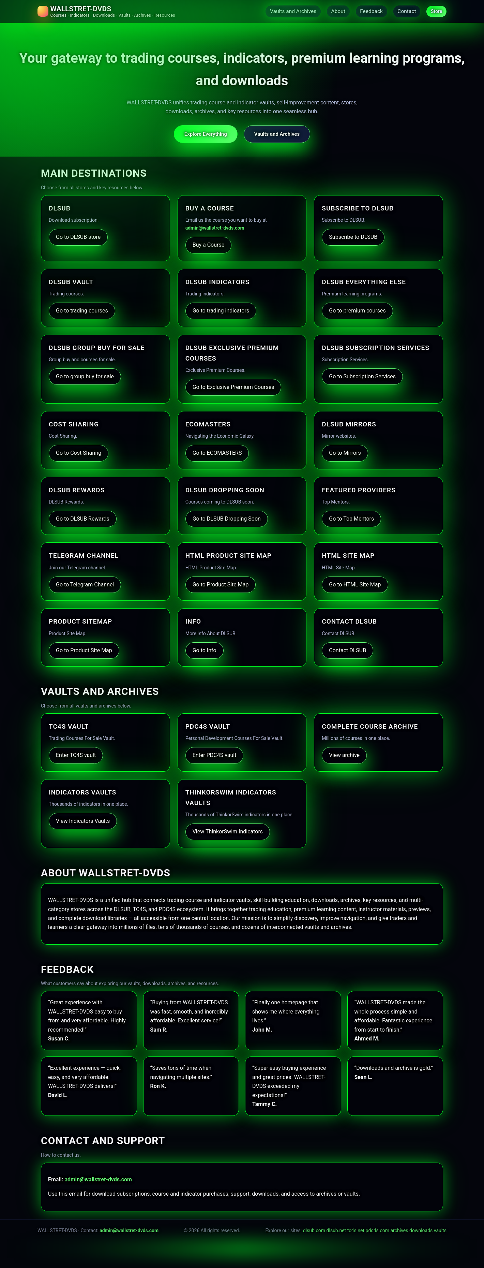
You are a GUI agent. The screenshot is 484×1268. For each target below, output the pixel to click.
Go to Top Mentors (351, 519)
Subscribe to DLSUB (353, 237)
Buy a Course (209, 245)
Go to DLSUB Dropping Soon (227, 519)
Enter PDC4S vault (215, 756)
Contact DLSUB (347, 650)
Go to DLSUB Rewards (82, 519)
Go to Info (204, 650)
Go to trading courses (82, 311)
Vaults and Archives (283, 11)
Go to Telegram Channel (85, 585)
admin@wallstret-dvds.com (214, 228)
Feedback (366, 11)
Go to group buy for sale (85, 377)
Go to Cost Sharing (78, 453)
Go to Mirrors (345, 453)
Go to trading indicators (221, 311)
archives (399, 1231)
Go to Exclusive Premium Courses (233, 387)
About (331, 11)
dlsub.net (336, 1231)
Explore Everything (205, 134)
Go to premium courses (357, 311)
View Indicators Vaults (83, 821)
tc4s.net (355, 1231)
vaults (440, 1231)
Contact (404, 11)
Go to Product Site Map (221, 585)
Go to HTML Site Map (355, 585)
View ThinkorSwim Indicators (228, 832)
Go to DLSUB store (78, 237)
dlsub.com (314, 1231)
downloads (421, 1231)
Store (435, 11)
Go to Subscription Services (362, 377)
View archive (344, 756)
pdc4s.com (377, 1231)
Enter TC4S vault (76, 756)
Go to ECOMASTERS (217, 453)
